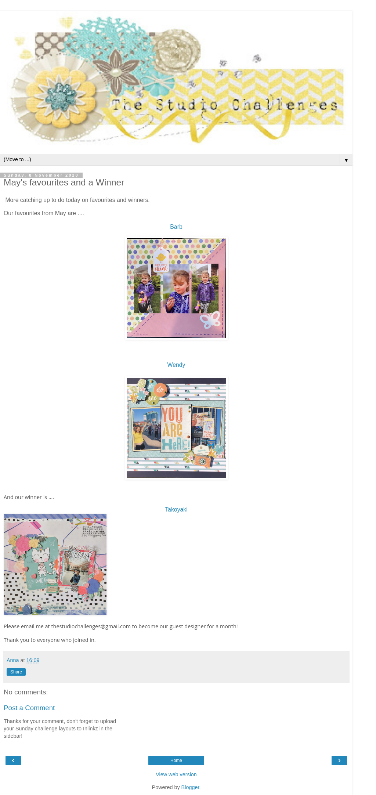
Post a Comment (29, 708)
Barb (176, 227)
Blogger (190, 787)
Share (16, 672)
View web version (176, 774)
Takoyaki (176, 509)
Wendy (176, 365)
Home (176, 760)
